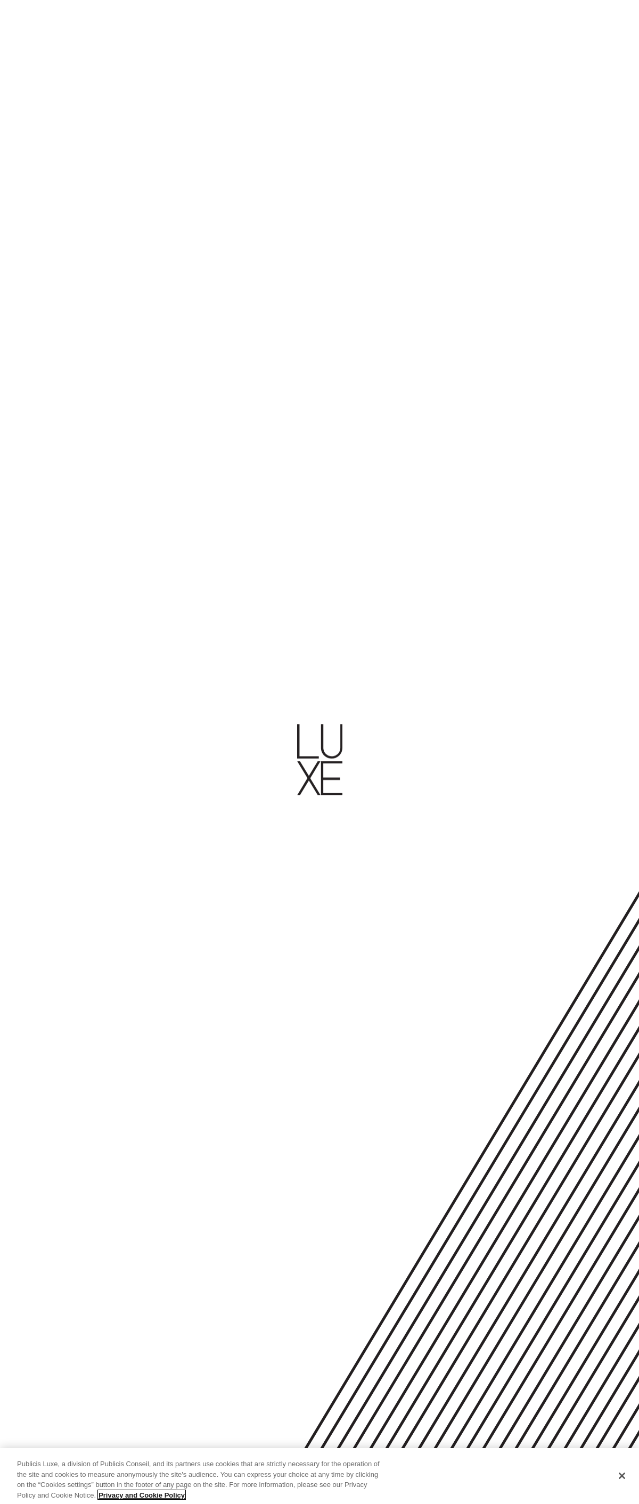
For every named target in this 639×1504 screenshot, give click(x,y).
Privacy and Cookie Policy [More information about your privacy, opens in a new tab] (142, 1499)
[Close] (622, 1479)
